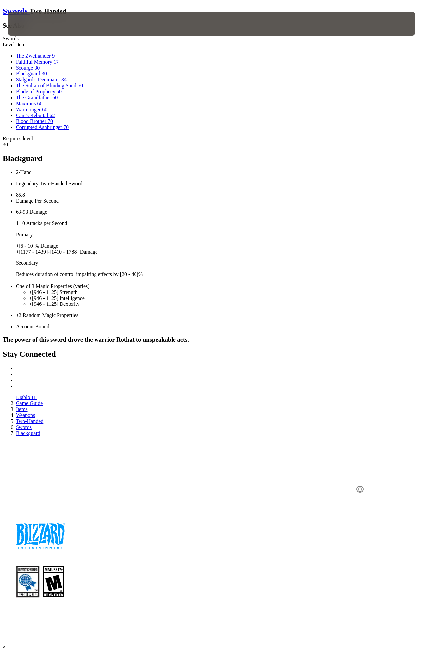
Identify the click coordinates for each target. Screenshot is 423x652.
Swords (16, 11)
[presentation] (28, 24)
